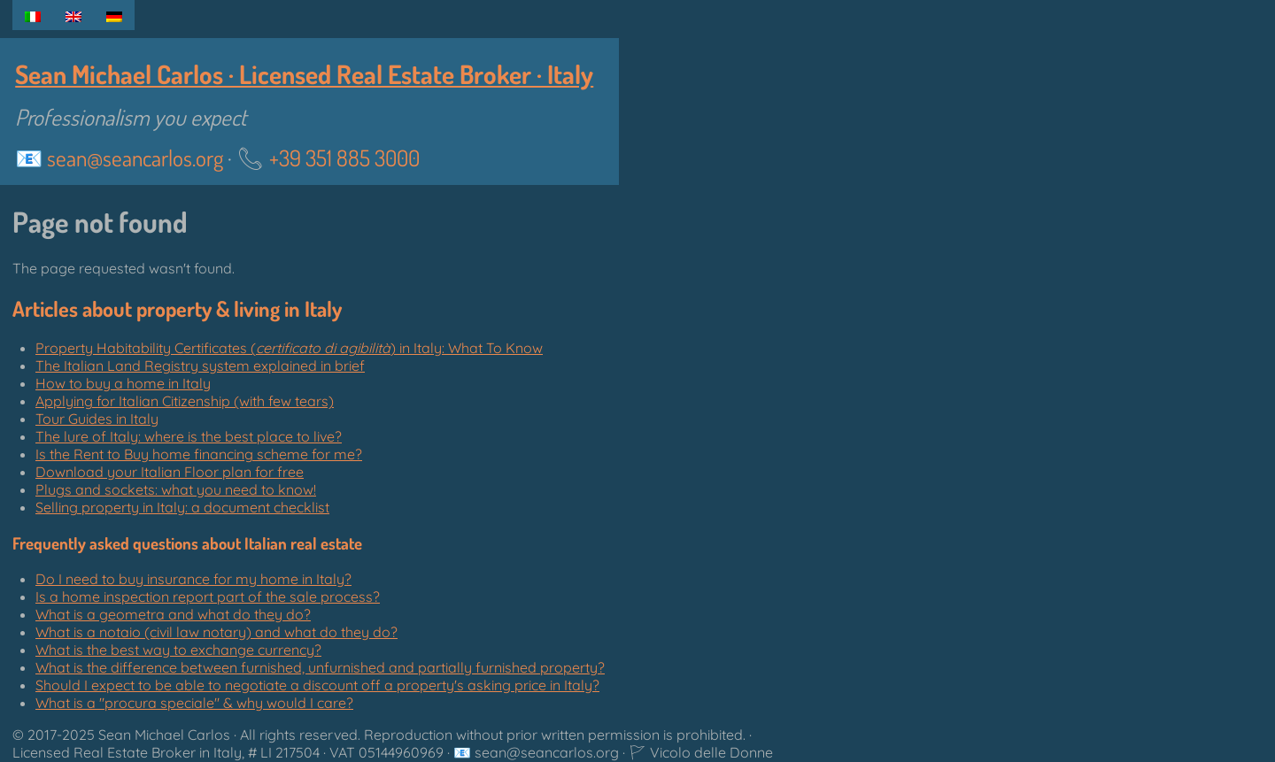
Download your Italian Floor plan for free (169, 472)
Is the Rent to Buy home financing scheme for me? (198, 454)
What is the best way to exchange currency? (178, 649)
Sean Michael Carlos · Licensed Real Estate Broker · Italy (304, 74)
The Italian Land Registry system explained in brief (200, 365)
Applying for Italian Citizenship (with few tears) (184, 401)
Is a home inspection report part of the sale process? (207, 596)
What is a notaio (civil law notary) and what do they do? (216, 632)
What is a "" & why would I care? (194, 703)
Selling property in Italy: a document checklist (182, 507)
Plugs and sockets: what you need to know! (175, 489)
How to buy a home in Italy (123, 383)
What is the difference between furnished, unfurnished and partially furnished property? (320, 667)
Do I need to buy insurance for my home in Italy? (193, 579)
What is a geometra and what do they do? (173, 614)
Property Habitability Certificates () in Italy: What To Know (289, 348)
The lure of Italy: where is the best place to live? (188, 436)
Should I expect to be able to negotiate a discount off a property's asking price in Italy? (317, 685)
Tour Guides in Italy (96, 418)
